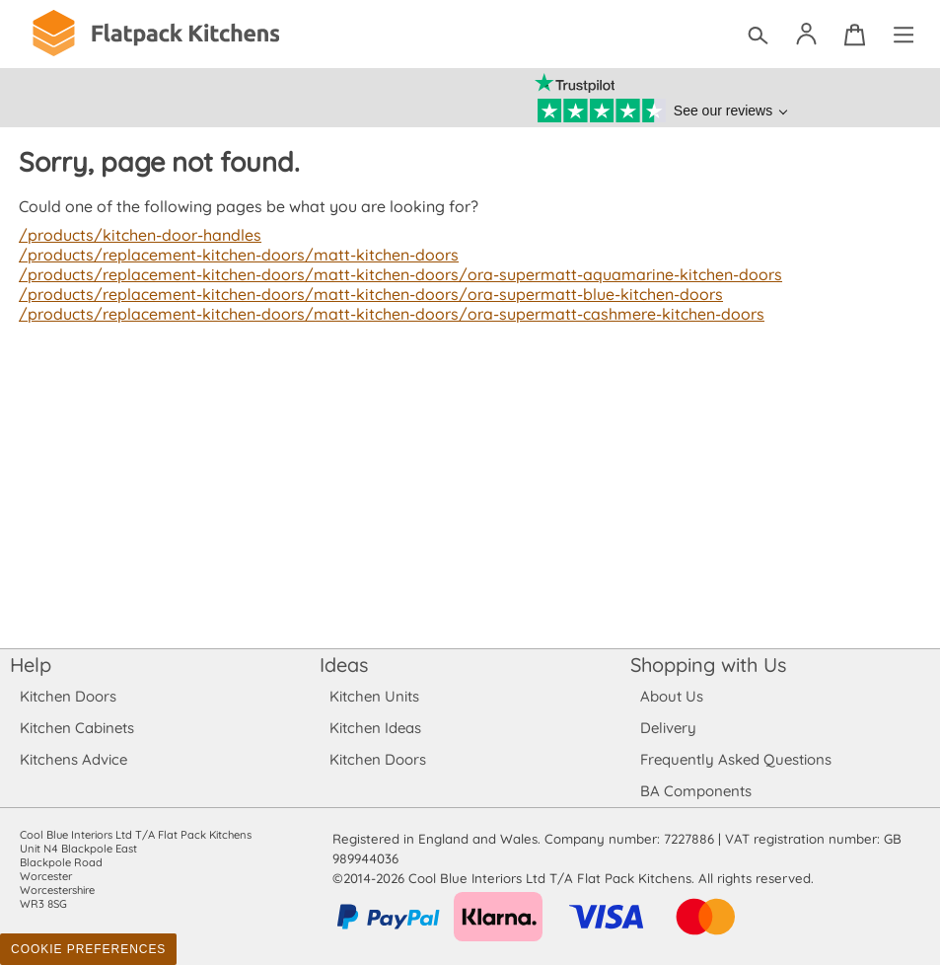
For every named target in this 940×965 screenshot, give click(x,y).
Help (30, 664)
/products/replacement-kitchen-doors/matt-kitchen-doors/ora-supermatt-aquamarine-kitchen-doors (392, 274)
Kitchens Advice (73, 759)
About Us (671, 696)
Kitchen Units (374, 696)
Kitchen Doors (68, 696)
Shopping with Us (708, 664)
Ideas (344, 664)
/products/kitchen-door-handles (137, 235)
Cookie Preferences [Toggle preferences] (88, 949)
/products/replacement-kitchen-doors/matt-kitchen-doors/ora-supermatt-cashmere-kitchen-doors (384, 314)
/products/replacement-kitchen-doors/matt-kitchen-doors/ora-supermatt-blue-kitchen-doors (363, 294)
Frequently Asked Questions (735, 759)
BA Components (696, 790)
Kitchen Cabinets (77, 727)
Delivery (668, 727)
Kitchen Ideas (375, 727)
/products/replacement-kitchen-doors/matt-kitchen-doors (234, 254)
